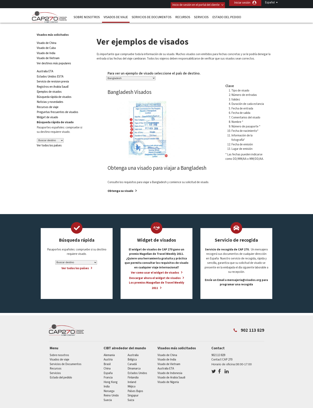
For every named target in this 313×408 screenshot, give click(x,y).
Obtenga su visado (120, 183)
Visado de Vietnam (48, 50)
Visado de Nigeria (168, 374)
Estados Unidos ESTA (50, 68)
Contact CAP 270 (221, 351)
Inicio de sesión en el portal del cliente (192, 3)
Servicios (201, 15)
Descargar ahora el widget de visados (155, 270)
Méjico (132, 378)
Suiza (131, 392)
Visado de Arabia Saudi (171, 369)
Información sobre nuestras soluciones (77, 405)
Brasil (107, 356)
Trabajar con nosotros (240, 405)
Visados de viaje (116, 15)
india (107, 378)
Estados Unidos (137, 365)
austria (108, 351)
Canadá (132, 356)
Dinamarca (134, 360)
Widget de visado (47, 109)
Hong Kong (111, 374)
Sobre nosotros (87, 15)
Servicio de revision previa (53, 73)
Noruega (109, 383)
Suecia (108, 392)
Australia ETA (45, 63)
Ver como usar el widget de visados (155, 265)
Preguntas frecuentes (122, 405)
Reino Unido (111, 387)
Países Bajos (135, 383)
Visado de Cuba (46, 40)
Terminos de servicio (189, 405)
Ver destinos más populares (54, 55)
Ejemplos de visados (49, 84)
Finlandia (133, 369)
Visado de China (47, 35)
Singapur (133, 387)
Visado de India (46, 45)
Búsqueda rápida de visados (54, 89)
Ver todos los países (49, 137)
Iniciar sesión (242, 3)
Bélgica (132, 351)
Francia (108, 369)
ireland (132, 374)
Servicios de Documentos (151, 15)
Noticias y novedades (50, 94)
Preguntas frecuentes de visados (57, 104)
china (107, 360)
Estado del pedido (226, 15)
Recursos (182, 15)
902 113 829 (218, 347)
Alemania (109, 347)
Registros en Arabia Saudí (52, 78)
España (108, 365)
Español (270, 2)
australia (133, 347)
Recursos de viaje (47, 99)
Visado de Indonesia (169, 365)
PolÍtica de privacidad (156, 405)
